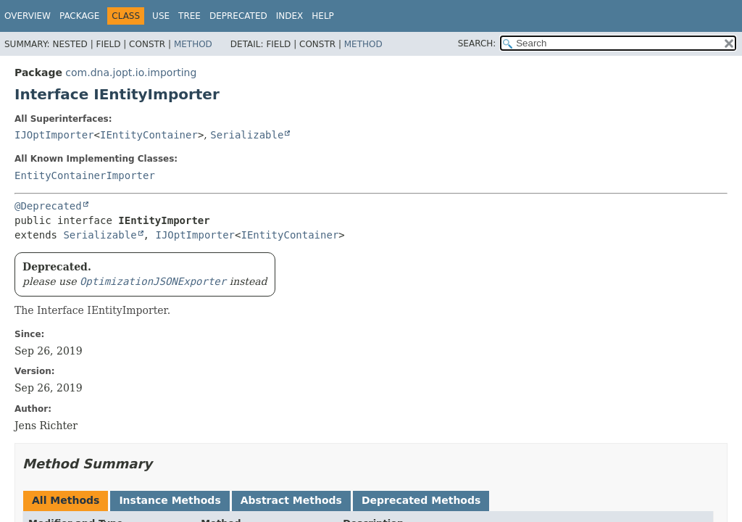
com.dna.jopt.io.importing (130, 72)
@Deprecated (48, 206)
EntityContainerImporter (84, 175)
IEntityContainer (149, 135)
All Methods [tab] (65, 500)
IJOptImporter (54, 135)
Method (193, 44)
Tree (189, 16)
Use (161, 16)
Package (79, 16)
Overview (27, 16)
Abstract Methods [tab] (291, 500)
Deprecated (238, 16)
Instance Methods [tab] (169, 500)
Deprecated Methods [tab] (421, 500)
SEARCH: (477, 43)
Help (323, 16)
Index (290, 16)
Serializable (246, 135)
